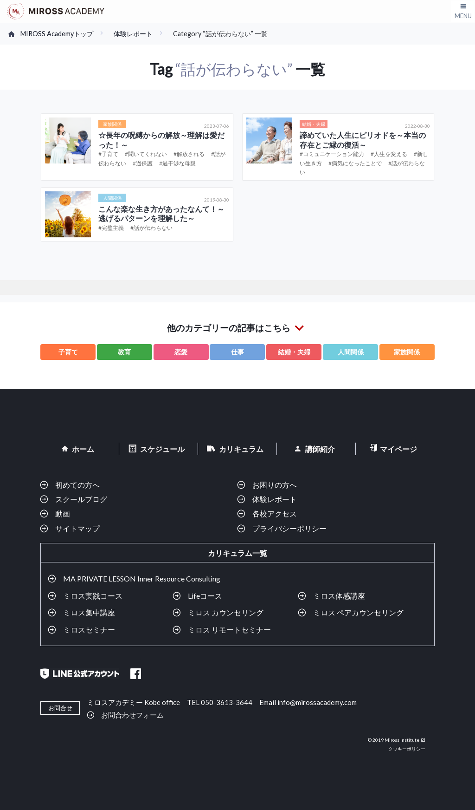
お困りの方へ (274, 484)
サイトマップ (77, 528)
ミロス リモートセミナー (229, 629)
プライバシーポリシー (289, 528)
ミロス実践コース (92, 595)
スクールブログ (81, 499)
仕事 (237, 352)
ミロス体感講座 (339, 595)
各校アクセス (274, 513)
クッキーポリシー (406, 748)
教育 (124, 352)
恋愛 (180, 352)
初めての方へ (77, 484)
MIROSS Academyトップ (56, 34)
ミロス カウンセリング (225, 612)
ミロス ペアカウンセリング (358, 612)
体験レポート (133, 34)
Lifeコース (205, 595)
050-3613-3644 (226, 702)
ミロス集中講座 (89, 612)
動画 (62, 513)
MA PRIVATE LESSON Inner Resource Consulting (141, 578)
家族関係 (407, 352)
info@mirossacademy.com (317, 702)
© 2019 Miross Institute (393, 740)
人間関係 (351, 352)
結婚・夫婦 (294, 352)
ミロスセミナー (89, 629)
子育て (68, 352)
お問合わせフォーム (132, 714)
